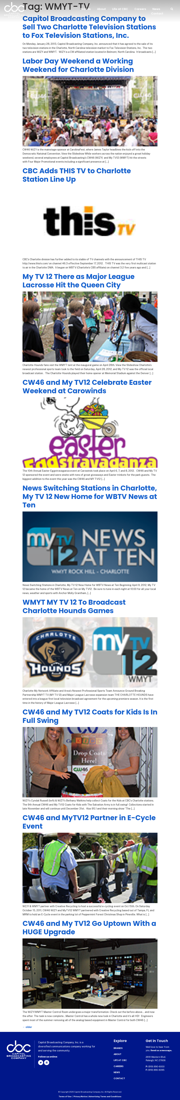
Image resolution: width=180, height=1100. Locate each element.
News (156, 9)
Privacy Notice (81, 1096)
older (27, 1027)
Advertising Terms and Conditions (105, 1096)
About (101, 9)
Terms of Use (65, 1096)
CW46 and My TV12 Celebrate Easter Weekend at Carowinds (87, 387)
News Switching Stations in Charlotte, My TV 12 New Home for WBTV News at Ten (89, 496)
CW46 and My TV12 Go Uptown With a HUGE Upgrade (89, 928)
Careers (140, 9)
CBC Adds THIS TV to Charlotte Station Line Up (76, 175)
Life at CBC (120, 9)
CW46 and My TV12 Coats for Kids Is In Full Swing (90, 716)
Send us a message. (161, 1050)
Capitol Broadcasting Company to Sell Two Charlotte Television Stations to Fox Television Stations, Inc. (89, 27)
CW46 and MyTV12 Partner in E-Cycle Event (89, 822)
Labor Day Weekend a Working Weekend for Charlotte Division (78, 65)
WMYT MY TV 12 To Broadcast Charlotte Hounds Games (74, 606)
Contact (157, 13)
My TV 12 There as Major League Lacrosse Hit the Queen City (78, 281)
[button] (172, 9)
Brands (85, 9)
